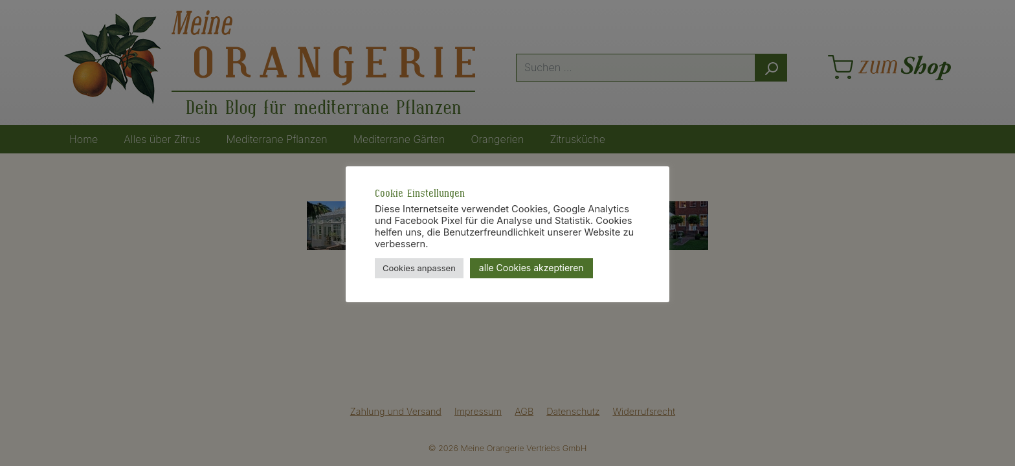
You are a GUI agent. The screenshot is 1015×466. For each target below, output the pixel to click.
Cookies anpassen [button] (419, 268)
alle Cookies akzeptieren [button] (531, 267)
